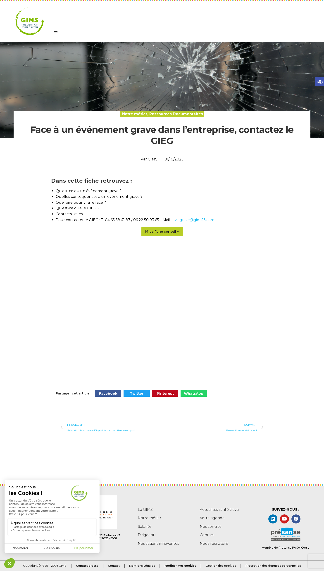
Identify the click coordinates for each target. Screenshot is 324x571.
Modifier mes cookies (180, 565)
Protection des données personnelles (273, 565)
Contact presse (87, 565)
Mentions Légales (142, 565)
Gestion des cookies (221, 565)
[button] (319, 81)
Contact (114, 565)
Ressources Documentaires (176, 114)
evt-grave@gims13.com (193, 220)
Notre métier (134, 114)
